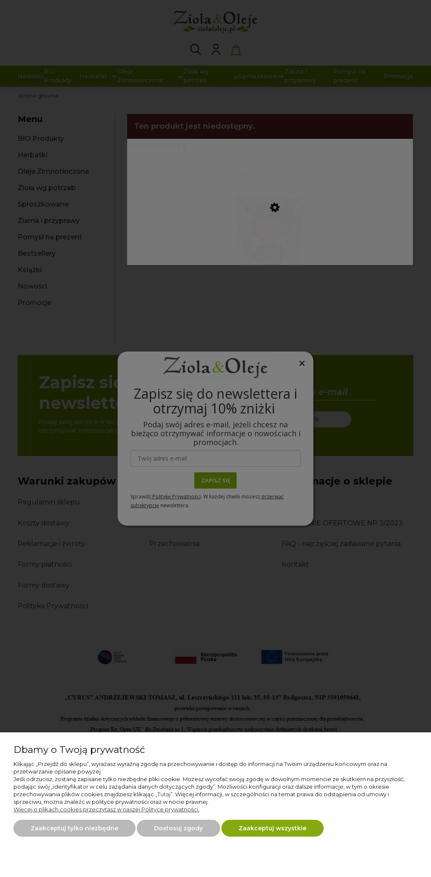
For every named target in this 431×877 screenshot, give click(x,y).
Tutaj (163, 794)
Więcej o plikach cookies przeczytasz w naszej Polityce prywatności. (106, 809)
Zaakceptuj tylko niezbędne (74, 828)
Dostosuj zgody (178, 828)
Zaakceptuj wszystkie (272, 828)
